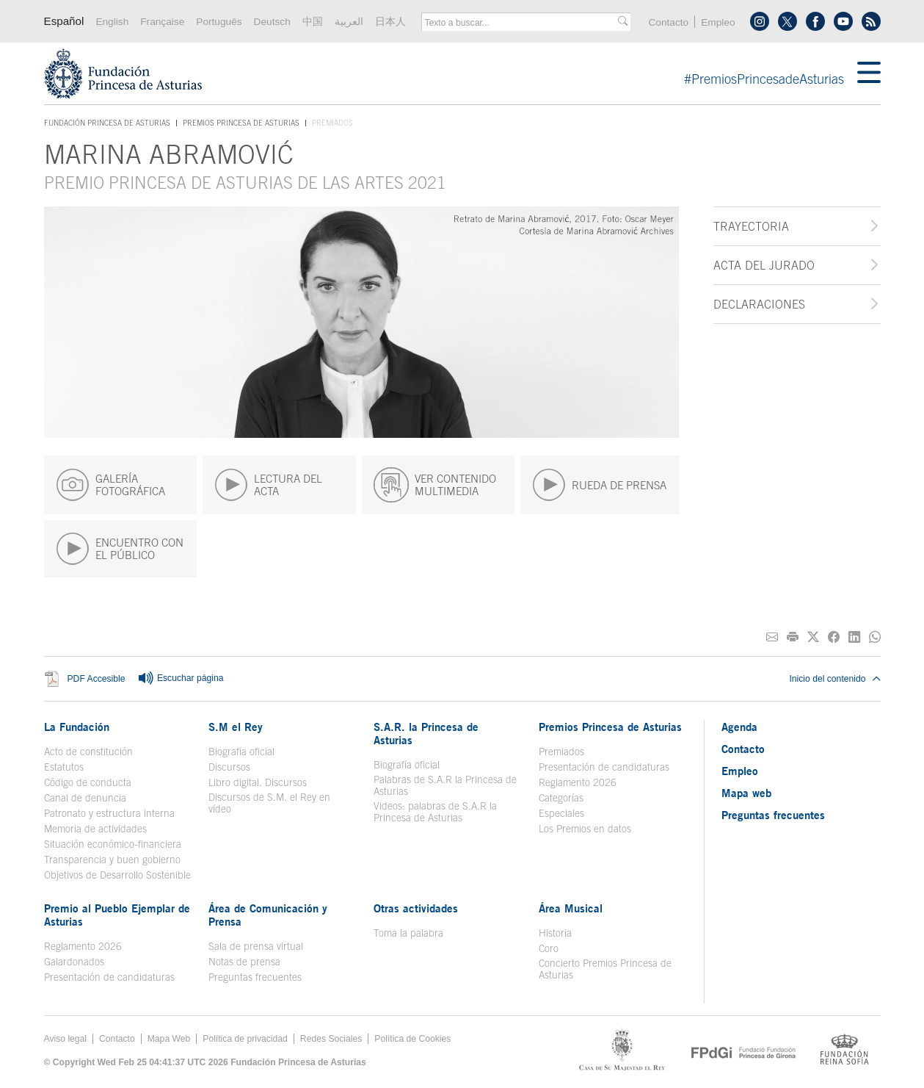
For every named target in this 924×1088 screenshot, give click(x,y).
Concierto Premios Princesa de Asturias (605, 969)
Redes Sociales (331, 1039)
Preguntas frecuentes (255, 977)
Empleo (718, 22)
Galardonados (74, 962)
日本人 (390, 21)
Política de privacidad (245, 1039)
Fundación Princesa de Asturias (107, 123)
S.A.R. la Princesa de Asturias (426, 733)
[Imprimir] (793, 637)
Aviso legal (65, 1039)
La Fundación (76, 726)
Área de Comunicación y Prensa (267, 914)
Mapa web (746, 792)
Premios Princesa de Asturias (241, 122)
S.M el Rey (235, 726)
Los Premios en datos (585, 829)
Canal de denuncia (85, 798)
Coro (549, 948)
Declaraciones (759, 304)
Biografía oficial (241, 751)
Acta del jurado (764, 265)
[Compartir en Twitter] (813, 637)
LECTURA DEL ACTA (268, 485)
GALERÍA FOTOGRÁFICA (110, 485)
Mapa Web (169, 1039)
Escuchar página (180, 679)
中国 (312, 21)
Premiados (561, 751)
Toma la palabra (408, 933)
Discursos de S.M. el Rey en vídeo (269, 803)
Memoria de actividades (95, 829)
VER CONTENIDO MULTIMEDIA (435, 484)
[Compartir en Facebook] (834, 637)
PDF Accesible (96, 679)
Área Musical (571, 908)
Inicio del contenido (834, 679)
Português (218, 21)
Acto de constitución (88, 751)
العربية (349, 21)
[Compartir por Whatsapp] (875, 637)
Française (162, 21)
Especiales (561, 813)
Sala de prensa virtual (255, 946)
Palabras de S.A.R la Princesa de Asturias (445, 785)
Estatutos (64, 767)
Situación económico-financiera (112, 844)
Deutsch (272, 21)
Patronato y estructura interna (109, 813)
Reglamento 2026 (577, 782)
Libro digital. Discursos (257, 782)
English (111, 21)
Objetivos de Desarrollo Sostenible (117, 875)
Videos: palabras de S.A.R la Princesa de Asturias (435, 812)
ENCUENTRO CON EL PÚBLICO (119, 549)
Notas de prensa (244, 962)
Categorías (561, 798)
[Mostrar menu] (869, 73)
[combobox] (521, 23)
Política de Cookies (412, 1039)
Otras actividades (416, 908)
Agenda (739, 726)
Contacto (668, 22)
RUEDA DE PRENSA (599, 485)
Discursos (229, 767)
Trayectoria (751, 226)
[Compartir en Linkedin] (854, 637)
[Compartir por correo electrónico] (772, 637)
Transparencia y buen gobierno (112, 859)
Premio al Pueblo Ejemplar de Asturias (117, 914)
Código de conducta (87, 782)
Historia (555, 933)
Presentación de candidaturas (604, 767)
